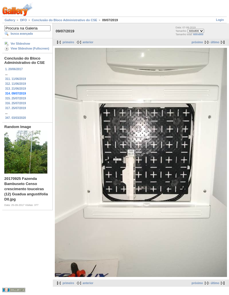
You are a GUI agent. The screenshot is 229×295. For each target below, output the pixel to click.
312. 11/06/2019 (15, 83)
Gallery (10, 20)
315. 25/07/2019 (15, 98)
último (215, 42)
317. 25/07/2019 (15, 108)
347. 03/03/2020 (15, 117)
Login (220, 19)
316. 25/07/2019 (15, 103)
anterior (88, 42)
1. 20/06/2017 (14, 69)
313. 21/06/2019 (15, 88)
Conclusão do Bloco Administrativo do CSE (64, 20)
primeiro (68, 42)
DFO (23, 20)
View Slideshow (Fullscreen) (30, 48)
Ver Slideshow (20, 43)
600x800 (198, 34)
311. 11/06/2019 (15, 78)
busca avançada (22, 33)
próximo (197, 42)
